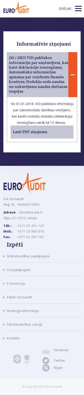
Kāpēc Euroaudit (19, 297)
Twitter (59, 360)
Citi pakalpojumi (18, 269)
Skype (58, 367)
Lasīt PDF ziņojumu (30, 132)
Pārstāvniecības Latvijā (24, 324)
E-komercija (16, 283)
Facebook (61, 350)
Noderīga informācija (23, 310)
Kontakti (13, 338)
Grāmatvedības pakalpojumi (28, 256)
